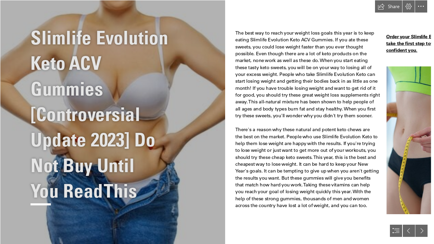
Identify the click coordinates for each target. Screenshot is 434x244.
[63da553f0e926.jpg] (112, 122)
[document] (217, 122)
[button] (388, 6)
